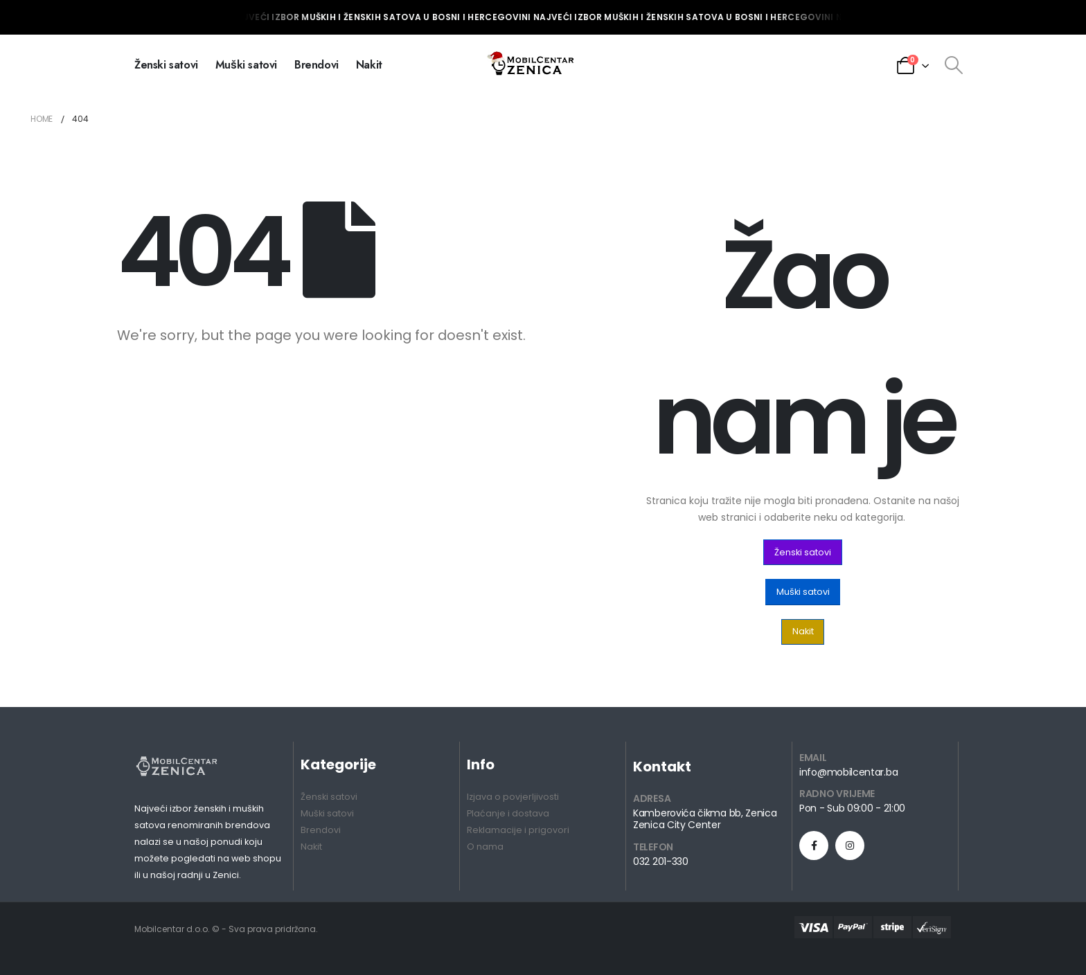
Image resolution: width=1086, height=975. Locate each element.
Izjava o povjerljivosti (513, 797)
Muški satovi (246, 65)
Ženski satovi (166, 65)
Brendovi (316, 65)
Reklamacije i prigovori (518, 830)
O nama (485, 846)
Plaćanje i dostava (508, 813)
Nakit (369, 65)
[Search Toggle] (953, 65)
